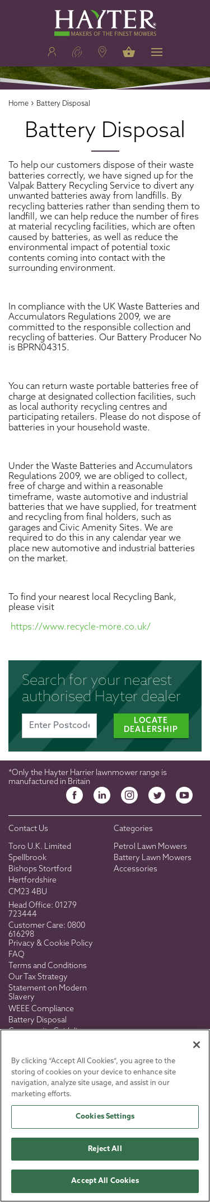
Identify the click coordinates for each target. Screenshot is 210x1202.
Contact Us (28, 829)
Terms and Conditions (47, 966)
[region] (105, 1115)
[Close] (196, 1044)
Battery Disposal (37, 1020)
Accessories (135, 869)
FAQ (16, 955)
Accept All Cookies (104, 1181)
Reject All (105, 1149)
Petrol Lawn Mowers (150, 847)
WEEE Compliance (41, 1009)
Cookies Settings (105, 1116)
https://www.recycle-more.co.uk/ (81, 627)
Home (18, 103)
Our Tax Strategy (38, 977)
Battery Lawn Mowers (153, 858)
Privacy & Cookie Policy (50, 944)
